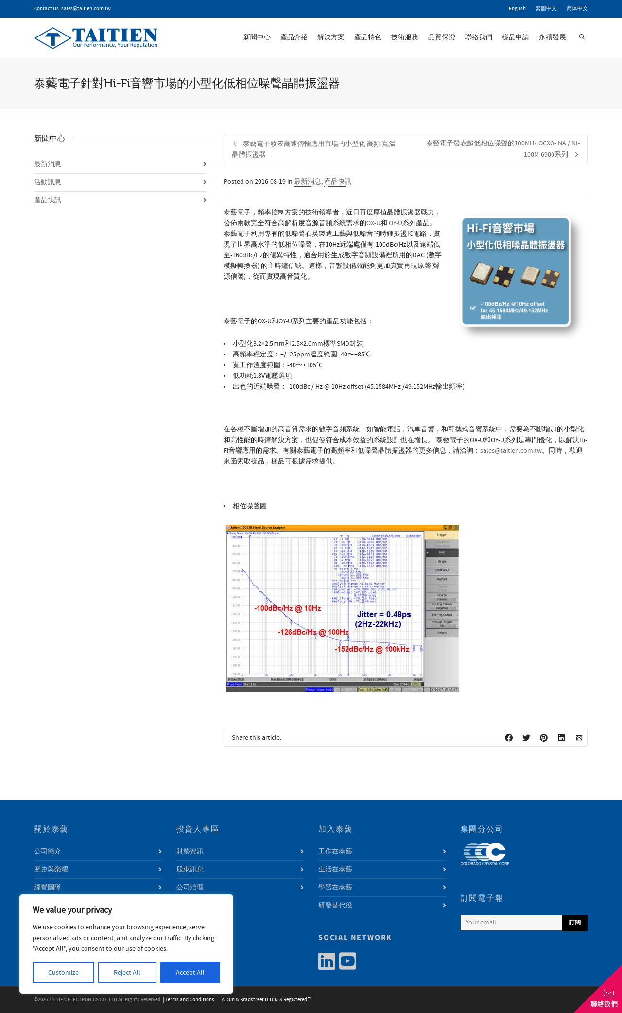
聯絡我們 (478, 37)
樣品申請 (515, 37)
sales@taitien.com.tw (86, 8)
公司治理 (190, 887)
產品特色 (367, 37)
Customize (63, 972)
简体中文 (577, 8)
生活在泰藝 (335, 869)
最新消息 (307, 182)
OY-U (395, 223)
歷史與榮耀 (51, 869)
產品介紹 (294, 37)
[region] (126, 944)
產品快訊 (337, 182)
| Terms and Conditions (188, 999)
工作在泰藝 (335, 851)
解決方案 (331, 37)
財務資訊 (190, 851)
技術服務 (404, 37)
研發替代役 (335, 905)
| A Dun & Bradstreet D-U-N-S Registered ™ (263, 999)
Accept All (190, 972)
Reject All (127, 972)
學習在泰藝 (335, 887)
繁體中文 (546, 8)
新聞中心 (257, 37)
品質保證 (441, 37)
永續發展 (552, 37)
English (517, 8)
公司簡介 (47, 851)
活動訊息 (47, 182)
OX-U (373, 223)
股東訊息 (190, 869)
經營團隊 (47, 887)
